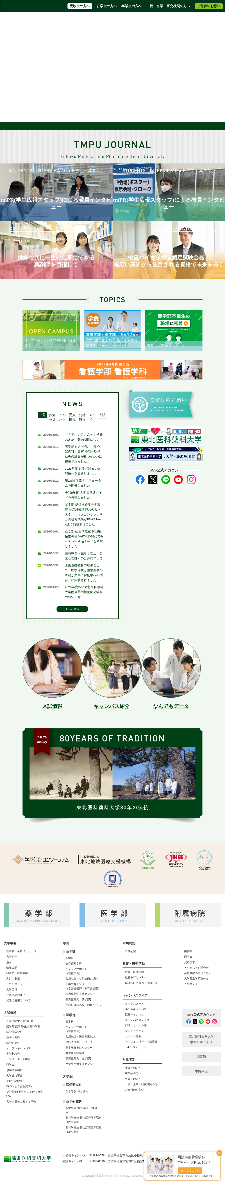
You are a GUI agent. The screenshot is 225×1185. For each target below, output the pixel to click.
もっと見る (72, 609)
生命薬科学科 (74, 963)
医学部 (70, 1015)
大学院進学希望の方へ (156, 20)
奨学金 (10, 1064)
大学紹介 (11, 956)
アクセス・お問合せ (86, 20)
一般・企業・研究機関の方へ (168, 6)
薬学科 (70, 958)
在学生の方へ (107, 6)
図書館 (188, 951)
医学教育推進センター (79, 1047)
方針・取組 (13, 978)
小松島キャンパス (136, 1009)
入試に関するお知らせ (19, 1021)
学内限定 (201, 1071)
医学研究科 (13, 1043)
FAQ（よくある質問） (19, 1086)
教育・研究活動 (134, 972)
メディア (92, 417)
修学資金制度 (14, 1070)
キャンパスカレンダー (138, 1020)
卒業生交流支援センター (80, 1063)
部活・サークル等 (136, 1025)
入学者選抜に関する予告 (21, 1101)
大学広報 (11, 989)
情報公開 (11, 967)
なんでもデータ (134, 1030)
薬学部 (70, 951)
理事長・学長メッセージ (21, 951)
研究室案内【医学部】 (79, 1058)
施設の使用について (18, 1000)
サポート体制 (133, 1036)
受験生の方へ (80, 6)
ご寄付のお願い (208, 6)
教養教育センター (136, 977)
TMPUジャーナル (135, 1047)
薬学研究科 (13, 1037)
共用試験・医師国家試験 (80, 1036)
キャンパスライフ (136, 1003)
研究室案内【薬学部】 (79, 999)
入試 (102, 415)
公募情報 (82, 417)
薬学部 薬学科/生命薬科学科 (23, 1026)
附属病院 (101, 28)
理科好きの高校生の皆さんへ (83, 1004)
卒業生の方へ (131, 6)
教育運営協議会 (75, 1053)
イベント (62, 417)
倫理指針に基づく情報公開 (141, 983)
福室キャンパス (134, 1014)
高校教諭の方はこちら (197, 973)
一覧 (42, 415)
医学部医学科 (14, 1031)
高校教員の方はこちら (120, 20)
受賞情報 (72, 417)
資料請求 (61, 20)
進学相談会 (13, 1053)
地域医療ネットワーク (79, 1042)
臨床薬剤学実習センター (80, 993)
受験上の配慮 (14, 1081)
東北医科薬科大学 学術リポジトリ (201, 1039)
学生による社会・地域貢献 (141, 1041)
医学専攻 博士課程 (77, 1091)
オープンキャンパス (18, 1048)
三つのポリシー (15, 984)
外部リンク (191, 984)
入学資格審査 (14, 1075)
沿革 (9, 962)
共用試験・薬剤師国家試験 (82, 978)
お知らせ (52, 417)
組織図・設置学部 (17, 973)
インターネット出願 (18, 1059)
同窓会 (188, 956)
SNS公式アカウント (201, 1014)
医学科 (70, 1021)
